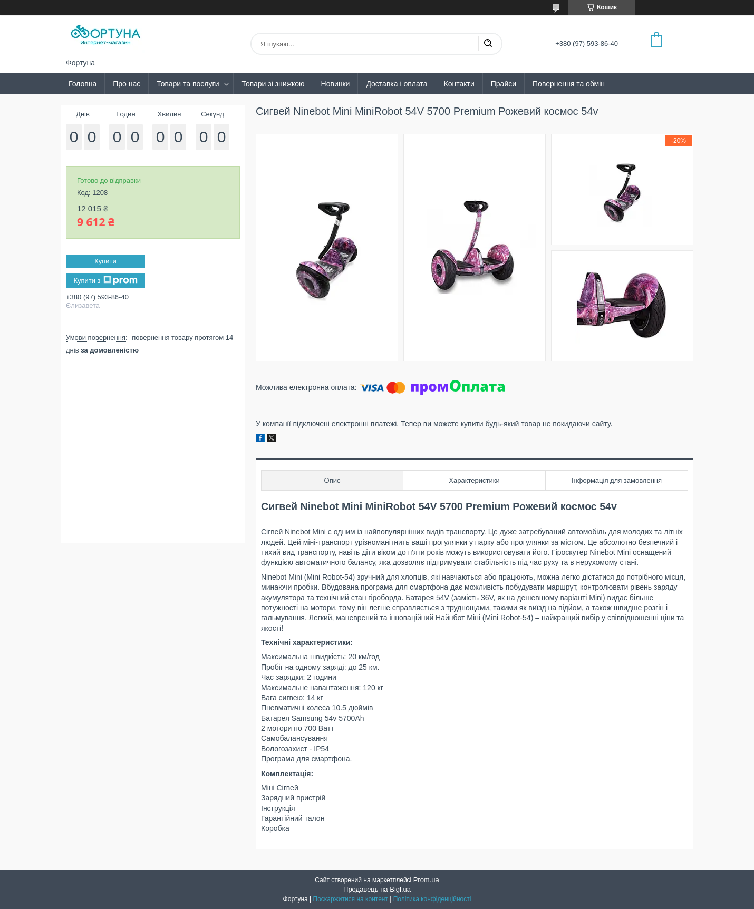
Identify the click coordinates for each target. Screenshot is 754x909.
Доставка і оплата (396, 84)
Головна (82, 84)
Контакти (459, 84)
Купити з (105, 280)
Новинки (335, 84)
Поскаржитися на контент (350, 899)
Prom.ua (426, 880)
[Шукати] (487, 43)
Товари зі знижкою (272, 84)
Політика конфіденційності (432, 899)
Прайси (503, 84)
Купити (105, 261)
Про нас (126, 84)
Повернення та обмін (569, 84)
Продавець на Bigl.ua (377, 889)
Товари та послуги (188, 84)
